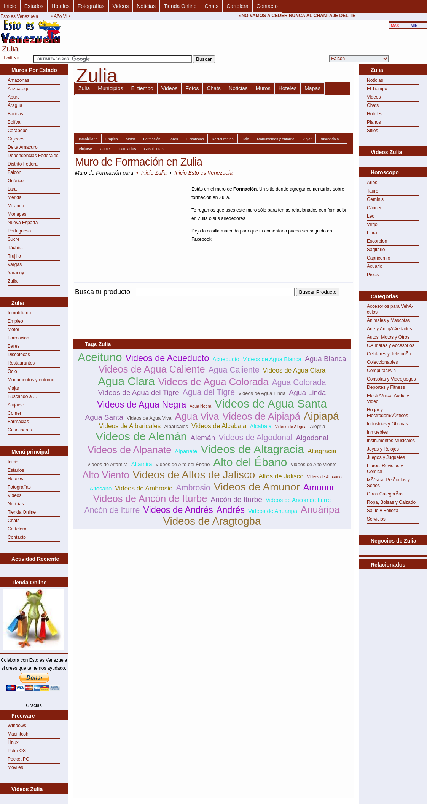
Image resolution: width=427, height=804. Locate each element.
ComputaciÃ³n (381, 370)
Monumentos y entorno (31, 379)
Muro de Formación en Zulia (138, 162)
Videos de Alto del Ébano (182, 464)
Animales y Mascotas (388, 320)
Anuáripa (320, 509)
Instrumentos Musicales (391, 440)
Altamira (141, 464)
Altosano (100, 488)
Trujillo (14, 256)
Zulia (13, 281)
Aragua (15, 105)
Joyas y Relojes (383, 449)
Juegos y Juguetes (386, 457)
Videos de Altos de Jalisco (194, 475)
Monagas (17, 214)
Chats (212, 6)
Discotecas (19, 354)
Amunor (319, 487)
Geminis (375, 199)
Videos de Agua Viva (149, 418)
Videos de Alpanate (129, 449)
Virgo (372, 224)
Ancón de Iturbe (236, 499)
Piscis (373, 274)
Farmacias (18, 421)
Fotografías (91, 6)
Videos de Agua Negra (141, 404)
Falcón (14, 172)
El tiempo (142, 88)
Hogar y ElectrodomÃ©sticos (387, 412)
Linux (13, 742)
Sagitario (376, 249)
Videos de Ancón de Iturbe (150, 498)
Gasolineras (20, 430)
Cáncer (374, 207)
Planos (374, 122)
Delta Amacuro (23, 147)
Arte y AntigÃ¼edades (389, 328)
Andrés (231, 510)
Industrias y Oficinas (387, 424)
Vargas (15, 264)
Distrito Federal (23, 164)
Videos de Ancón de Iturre (298, 500)
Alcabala (261, 426)
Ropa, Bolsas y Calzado (391, 502)
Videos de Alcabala (219, 426)
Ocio (12, 371)
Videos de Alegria (291, 426)
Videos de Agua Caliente (152, 369)
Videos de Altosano (324, 476)
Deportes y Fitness (386, 387)
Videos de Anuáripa (272, 511)
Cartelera (237, 6)
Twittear (11, 57)
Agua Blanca (325, 359)
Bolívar (15, 122)
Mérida (15, 197)
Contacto (267, 6)
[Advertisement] (393, 588)
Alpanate (186, 451)
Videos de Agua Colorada (213, 381)
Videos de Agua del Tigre (138, 392)
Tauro (372, 191)
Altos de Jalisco (280, 476)
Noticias (146, 6)
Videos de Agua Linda (261, 393)
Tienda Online (180, 6)
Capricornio (378, 258)
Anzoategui (19, 88)
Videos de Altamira (107, 464)
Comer (14, 413)
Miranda (16, 206)
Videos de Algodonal (255, 437)
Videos (121, 6)
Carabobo (18, 130)
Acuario (374, 266)
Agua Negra (200, 406)
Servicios (376, 519)
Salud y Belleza (382, 510)
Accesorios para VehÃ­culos (390, 309)
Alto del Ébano (250, 462)
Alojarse (16, 405)
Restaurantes (21, 363)
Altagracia (322, 451)
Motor (13, 329)
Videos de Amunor (257, 487)
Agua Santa (104, 417)
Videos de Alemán (141, 436)
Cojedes (16, 139)
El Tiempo (377, 88)
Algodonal (312, 438)
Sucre (13, 239)
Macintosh (18, 734)
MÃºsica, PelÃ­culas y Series (388, 482)
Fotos (192, 88)
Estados (34, 6)
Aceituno (100, 357)
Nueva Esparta (23, 222)
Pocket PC (18, 759)
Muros (263, 88)
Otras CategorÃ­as (385, 494)
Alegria (317, 426)
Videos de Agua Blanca (272, 359)
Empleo (15, 321)
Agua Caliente (234, 369)
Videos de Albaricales (130, 426)
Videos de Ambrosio (143, 488)
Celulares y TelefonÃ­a (389, 354)
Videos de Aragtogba (212, 521)
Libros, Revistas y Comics (385, 468)
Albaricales (176, 426)
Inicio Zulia (154, 173)
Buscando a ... (22, 396)
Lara (12, 189)
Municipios (110, 88)
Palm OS (17, 750)
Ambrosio (193, 487)
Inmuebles (377, 432)
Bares (13, 346)
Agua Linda (307, 392)
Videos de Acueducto (167, 358)
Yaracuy (16, 272)
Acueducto (225, 359)
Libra (372, 233)
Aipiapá (321, 416)
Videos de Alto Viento (313, 464)
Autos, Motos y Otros (388, 337)
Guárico (16, 180)
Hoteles (60, 6)
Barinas (15, 113)
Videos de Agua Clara (294, 370)
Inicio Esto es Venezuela (203, 173)
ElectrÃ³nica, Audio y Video (388, 398)
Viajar (13, 388)
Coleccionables (382, 362)
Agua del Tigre (209, 392)
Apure (14, 97)
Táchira (15, 247)
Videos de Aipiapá (261, 416)
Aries (372, 182)
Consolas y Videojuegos (391, 379)
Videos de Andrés (178, 510)
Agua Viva (197, 416)
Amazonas (18, 80)
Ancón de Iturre (112, 510)
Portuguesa (19, 231)
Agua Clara (126, 381)
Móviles (15, 767)
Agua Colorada (299, 382)
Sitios (372, 130)
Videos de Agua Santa (271, 403)
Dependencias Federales (33, 155)
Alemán (202, 438)
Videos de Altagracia (252, 449)
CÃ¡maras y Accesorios (390, 345)
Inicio (10, 6)
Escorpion (377, 241)
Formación (18, 338)
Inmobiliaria (19, 312)
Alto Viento (105, 475)
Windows (17, 725)
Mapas (312, 88)
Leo (370, 216)
